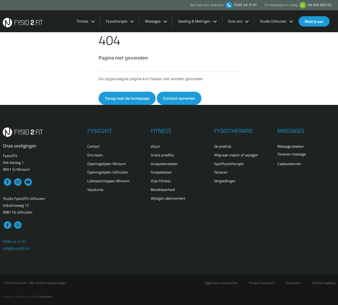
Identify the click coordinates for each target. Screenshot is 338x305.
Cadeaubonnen (289, 163)
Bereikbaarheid (163, 189)
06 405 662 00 (315, 5)
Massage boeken (290, 146)
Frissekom (44, 296)
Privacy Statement (262, 282)
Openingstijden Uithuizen (107, 172)
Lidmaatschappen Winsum (108, 181)
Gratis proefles (162, 155)
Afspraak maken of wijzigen (236, 155)
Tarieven (221, 172)
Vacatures (95, 189)
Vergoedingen (225, 181)
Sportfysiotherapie (229, 163)
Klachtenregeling (323, 282)
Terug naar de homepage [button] (127, 98)
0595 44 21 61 (241, 5)
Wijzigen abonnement (168, 198)
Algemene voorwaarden (221, 282)
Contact (93, 146)
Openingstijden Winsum (106, 163)
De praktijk (222, 146)
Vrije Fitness (160, 181)
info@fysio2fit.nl (16, 248)
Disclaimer (293, 282)
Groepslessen (161, 172)
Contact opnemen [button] (179, 98)
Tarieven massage (291, 154)
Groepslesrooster (164, 163)
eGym (155, 146)
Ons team (95, 155)
